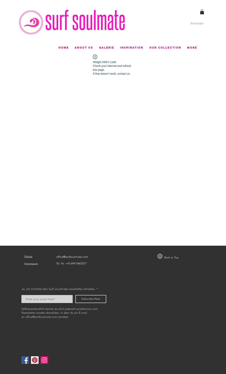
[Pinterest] (35, 360)
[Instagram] (44, 360)
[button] (202, 11)
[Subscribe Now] (90, 299)
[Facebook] (25, 360)
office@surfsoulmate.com (72, 257)
